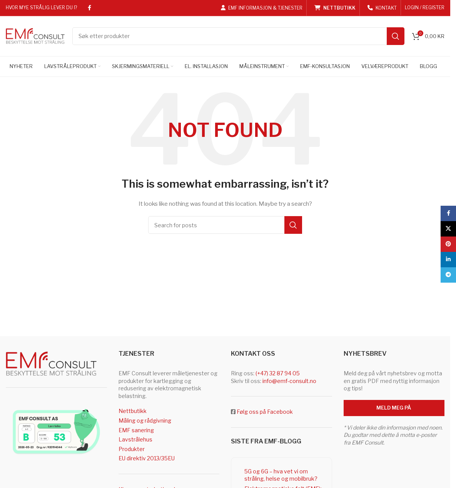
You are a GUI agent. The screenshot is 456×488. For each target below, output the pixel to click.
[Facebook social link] (89, 8)
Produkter (132, 449)
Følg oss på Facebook (265, 412)
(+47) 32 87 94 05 (278, 374)
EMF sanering (136, 430)
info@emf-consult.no (289, 381)
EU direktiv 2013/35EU (147, 459)
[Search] (238, 36)
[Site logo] (35, 35)
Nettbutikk (133, 411)
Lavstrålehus (135, 440)
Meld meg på (393, 408)
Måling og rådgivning (145, 421)
